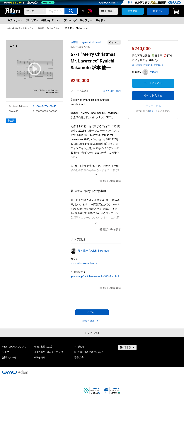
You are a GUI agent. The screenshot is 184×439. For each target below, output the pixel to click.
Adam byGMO (13, 28)
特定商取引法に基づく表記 (88, 352)
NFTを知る (39, 357)
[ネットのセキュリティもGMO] (28, 2)
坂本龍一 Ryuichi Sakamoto (50, 28)
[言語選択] (108, 11)
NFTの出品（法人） (43, 346)
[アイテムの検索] (71, 11)
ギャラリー (85, 20)
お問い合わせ (9, 357)
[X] (83, 11)
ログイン (158, 11)
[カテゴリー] (35, 11)
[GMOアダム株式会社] (15, 372)
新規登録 (132, 11)
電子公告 (79, 357)
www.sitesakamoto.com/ (85, 263)
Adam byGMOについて (14, 346)
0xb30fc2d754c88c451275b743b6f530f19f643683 (46, 106)
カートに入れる (153, 83)
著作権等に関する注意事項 (147, 64)
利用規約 (79, 346)
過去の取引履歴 (112, 90)
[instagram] (90, 11)
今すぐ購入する (153, 95)
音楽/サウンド (29, 28)
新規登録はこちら (92, 320)
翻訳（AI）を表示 (110, 181)
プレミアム (31, 20)
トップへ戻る (92, 332)
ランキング (70, 20)
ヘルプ (5, 352)
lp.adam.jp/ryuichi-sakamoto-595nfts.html (95, 276)
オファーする (153, 105)
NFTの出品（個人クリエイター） (50, 352)
